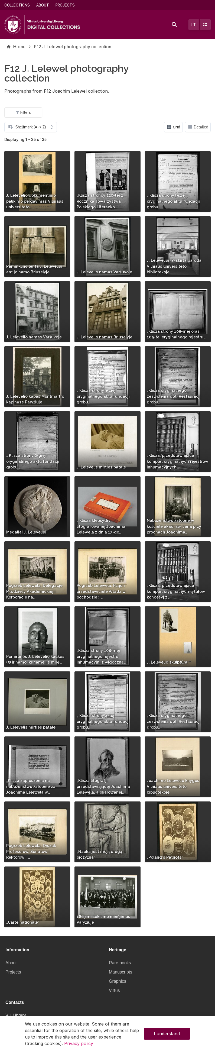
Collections (17, 5)
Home (19, 46)
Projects (65, 5)
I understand (167, 1036)
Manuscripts (120, 972)
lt (193, 24)
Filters (23, 112)
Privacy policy (78, 1045)
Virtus (114, 990)
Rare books (120, 963)
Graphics (117, 981)
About (42, 5)
